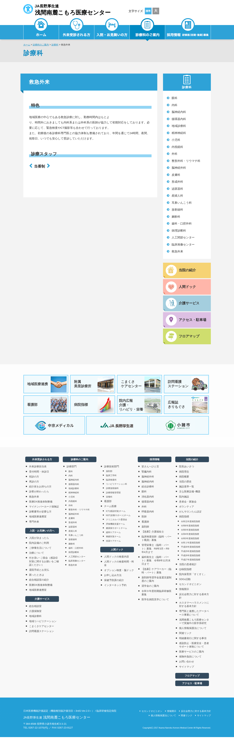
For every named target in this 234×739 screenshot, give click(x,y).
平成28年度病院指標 (190, 557)
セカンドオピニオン (190, 586)
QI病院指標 (185, 571)
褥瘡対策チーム (113, 538)
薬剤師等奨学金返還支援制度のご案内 (156, 581)
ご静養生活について (40, 549)
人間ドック (117, 551)
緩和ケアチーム (113, 534)
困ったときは (36, 576)
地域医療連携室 (37, 518)
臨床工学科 (111, 477)
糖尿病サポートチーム (116, 530)
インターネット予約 (115, 587)
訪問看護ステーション (187, 385)
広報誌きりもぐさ (187, 406)
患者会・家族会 (187, 503)
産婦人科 (177, 195)
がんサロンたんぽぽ (190, 513)
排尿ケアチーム (113, 542)
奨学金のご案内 (150, 587)
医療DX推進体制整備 (40, 503)
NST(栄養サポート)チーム (118, 517)
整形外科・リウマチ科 (186, 160)
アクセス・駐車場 (192, 685)
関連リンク (185, 635)
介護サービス (42, 600)
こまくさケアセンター (140, 385)
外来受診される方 (76, 29)
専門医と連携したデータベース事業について (194, 615)
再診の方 (34, 483)
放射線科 (177, 209)
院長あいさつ (186, 468)
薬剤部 (109, 473)
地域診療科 (179, 125)
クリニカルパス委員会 (116, 521)
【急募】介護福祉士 (153, 533)
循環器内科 (179, 119)
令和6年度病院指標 (190, 527)
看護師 (145, 523)
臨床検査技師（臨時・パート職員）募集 (156, 540)
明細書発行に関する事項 (192, 640)
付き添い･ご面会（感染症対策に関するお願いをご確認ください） (44, 563)
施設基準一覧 (186, 488)
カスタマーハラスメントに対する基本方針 (194, 606)
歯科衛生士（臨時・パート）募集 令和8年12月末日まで (156, 562)
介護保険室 (35, 613)
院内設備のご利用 (39, 544)
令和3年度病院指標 (190, 540)
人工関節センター (183, 237)
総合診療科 (148, 488)
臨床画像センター (183, 244)
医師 (144, 518)
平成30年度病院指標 (190, 549)
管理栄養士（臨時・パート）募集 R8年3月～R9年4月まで (155, 550)
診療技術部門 (111, 468)
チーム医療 (110, 508)
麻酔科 (176, 216)
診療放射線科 (112, 490)
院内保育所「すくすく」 (192, 576)
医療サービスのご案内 (191, 653)
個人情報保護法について (192, 630)
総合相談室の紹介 (39, 581)
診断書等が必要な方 (40, 513)
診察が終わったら (39, 493)
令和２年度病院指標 (190, 544)
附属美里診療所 (93, 385)
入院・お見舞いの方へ (42, 532)
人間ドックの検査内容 (116, 558)
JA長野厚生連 (67, 9)
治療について (36, 554)
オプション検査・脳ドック (119, 571)
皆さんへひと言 (150, 468)
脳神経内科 (179, 111)
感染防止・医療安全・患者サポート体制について (194, 646)
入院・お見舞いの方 (112, 29)
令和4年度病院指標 (190, 536)
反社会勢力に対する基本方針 (194, 598)
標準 (148, 11)
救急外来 (177, 251)
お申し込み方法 (112, 576)
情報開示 (184, 591)
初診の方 (34, 478)
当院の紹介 (192, 461)
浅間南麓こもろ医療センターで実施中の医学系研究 (194, 623)
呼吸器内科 (148, 513)
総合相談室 (35, 608)
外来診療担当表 (37, 468)
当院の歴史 (185, 483)
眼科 (174, 98)
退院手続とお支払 (39, 571)
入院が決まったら (39, 539)
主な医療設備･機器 (189, 493)
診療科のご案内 (147, 29)
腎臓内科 (147, 473)
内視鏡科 (177, 146)
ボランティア (186, 508)
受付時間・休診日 (39, 473)
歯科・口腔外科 (182, 223)
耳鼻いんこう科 (182, 202)
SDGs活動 (185, 581)
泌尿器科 (177, 188)
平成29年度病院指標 (190, 553)
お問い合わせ (186, 663)
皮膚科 (176, 174)
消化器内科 (148, 498)
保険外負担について (190, 658)
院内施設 (184, 498)
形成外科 (177, 181)
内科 (174, 105)
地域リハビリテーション (42, 623)
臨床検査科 (111, 481)
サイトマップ (186, 668)
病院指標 (93, 406)
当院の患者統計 (187, 566)
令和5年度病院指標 (190, 532)
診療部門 (72, 468)
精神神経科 (179, 133)
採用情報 (188, 29)
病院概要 (184, 478)
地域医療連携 (47, 385)
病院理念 (184, 473)
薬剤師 (145, 528)
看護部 (47, 406)
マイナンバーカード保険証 (44, 508)
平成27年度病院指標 (190, 561)
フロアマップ (192, 677)
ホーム (26, 44)
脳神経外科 (179, 167)
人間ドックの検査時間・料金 (119, 565)
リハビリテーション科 (116, 486)
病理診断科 (179, 230)
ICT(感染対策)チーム (116, 513)
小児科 (176, 139)
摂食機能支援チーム (115, 525)
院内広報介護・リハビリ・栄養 (139, 406)
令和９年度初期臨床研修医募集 (156, 594)
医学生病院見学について (155, 601)
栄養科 (109, 498)
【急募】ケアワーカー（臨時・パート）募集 (156, 572)
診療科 (54, 44)
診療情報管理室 (113, 494)
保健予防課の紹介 (114, 581)
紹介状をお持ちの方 (40, 488)
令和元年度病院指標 (190, 523)
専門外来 (34, 523)
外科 (174, 153)
